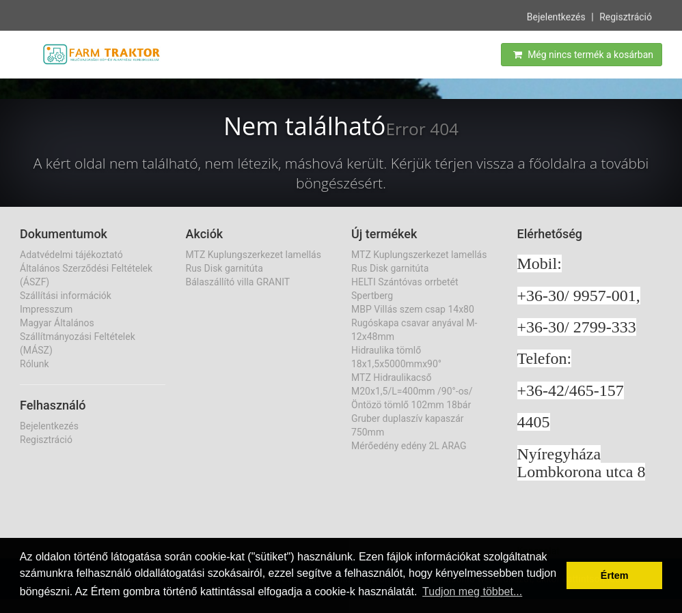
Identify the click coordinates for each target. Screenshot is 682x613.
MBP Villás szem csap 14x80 (412, 309)
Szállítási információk (65, 295)
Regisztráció (625, 15)
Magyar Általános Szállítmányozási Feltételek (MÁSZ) (77, 336)
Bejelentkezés (556, 15)
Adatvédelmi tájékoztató (71, 254)
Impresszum (46, 309)
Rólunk (34, 363)
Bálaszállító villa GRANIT (238, 281)
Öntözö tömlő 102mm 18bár (411, 404)
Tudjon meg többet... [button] (472, 591)
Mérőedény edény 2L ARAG (409, 445)
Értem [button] (615, 575)
